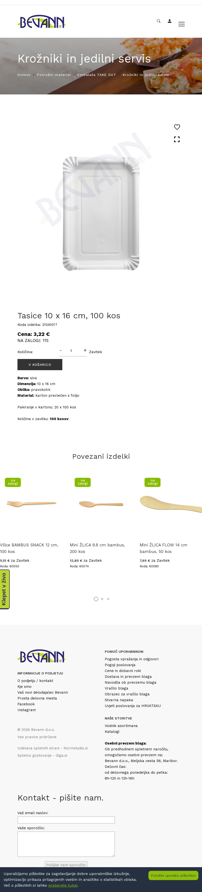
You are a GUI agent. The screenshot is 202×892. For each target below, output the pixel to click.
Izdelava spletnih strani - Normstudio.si (52, 748)
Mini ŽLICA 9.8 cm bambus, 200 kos (97, 548)
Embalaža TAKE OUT (96, 75)
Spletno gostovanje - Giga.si (42, 755)
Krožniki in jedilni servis (146, 75)
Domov (24, 75)
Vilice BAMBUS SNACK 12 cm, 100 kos (29, 548)
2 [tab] (102, 599)
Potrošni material (54, 75)
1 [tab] (96, 599)
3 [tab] (108, 599)
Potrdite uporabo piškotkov (173, 875)
